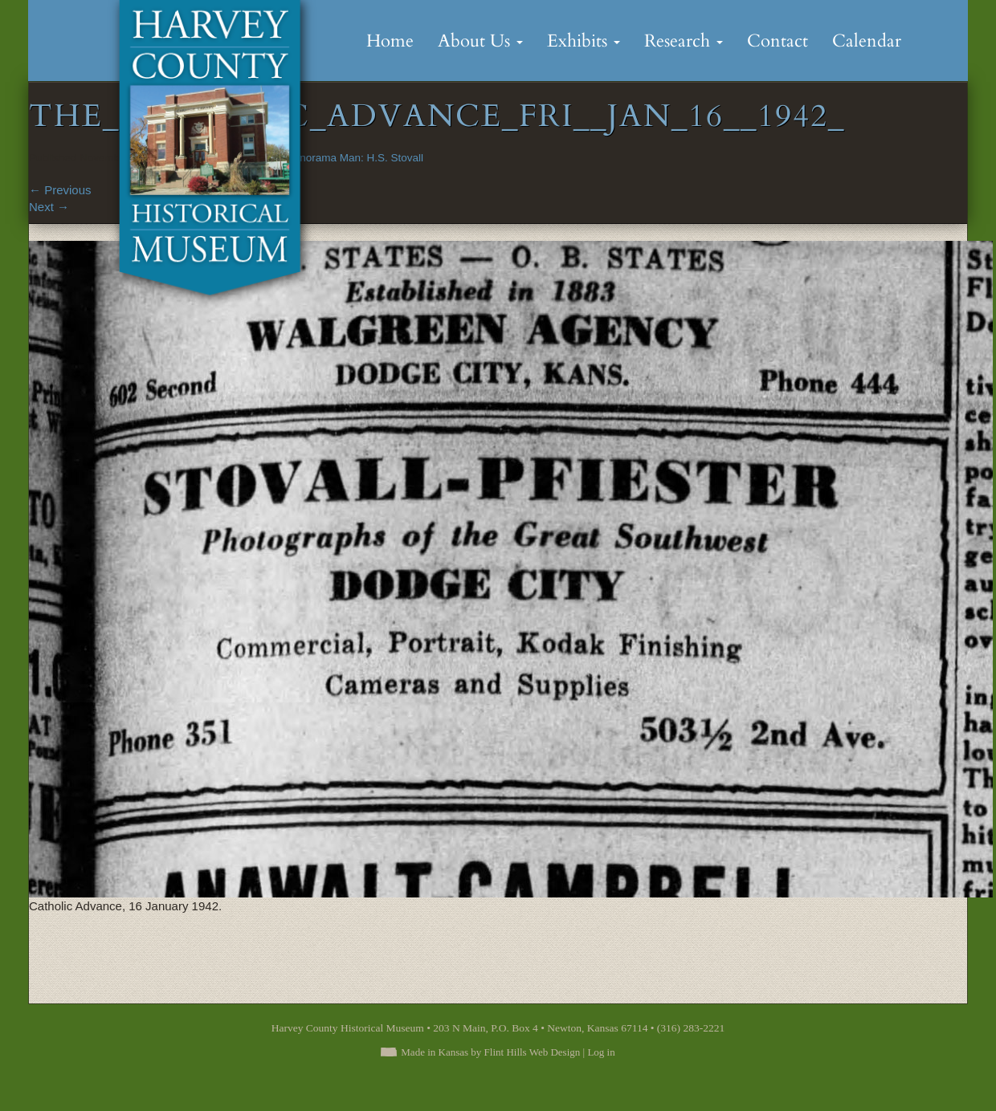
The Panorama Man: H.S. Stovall (344, 158)
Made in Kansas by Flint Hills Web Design (490, 1052)
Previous (60, 190)
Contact (777, 41)
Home (390, 41)
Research (683, 41)
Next (49, 207)
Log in (600, 1052)
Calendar (866, 41)
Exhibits (583, 41)
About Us (480, 41)
